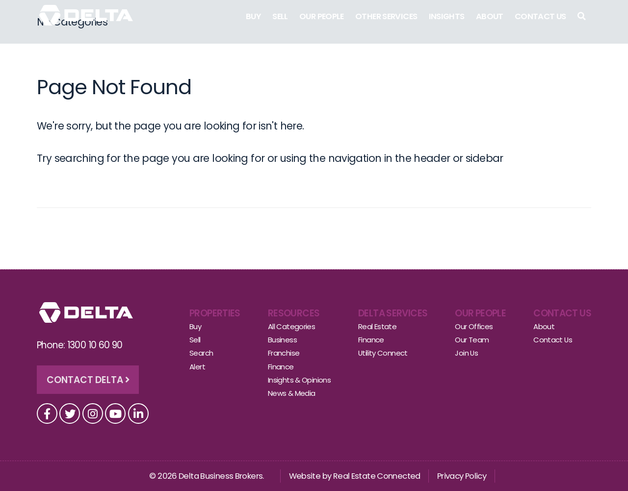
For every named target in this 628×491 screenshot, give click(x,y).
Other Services (386, 16)
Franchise (283, 353)
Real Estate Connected (376, 476)
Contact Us (540, 16)
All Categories (291, 326)
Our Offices (474, 326)
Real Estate (377, 326)
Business (282, 340)
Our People (321, 16)
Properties (214, 313)
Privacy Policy (461, 476)
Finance (281, 367)
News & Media (291, 393)
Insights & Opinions (299, 380)
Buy (253, 16)
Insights (447, 16)
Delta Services (392, 313)
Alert (197, 367)
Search (201, 353)
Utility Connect (383, 353)
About (489, 16)
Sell (280, 16)
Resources (293, 313)
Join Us (466, 353)
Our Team (472, 340)
